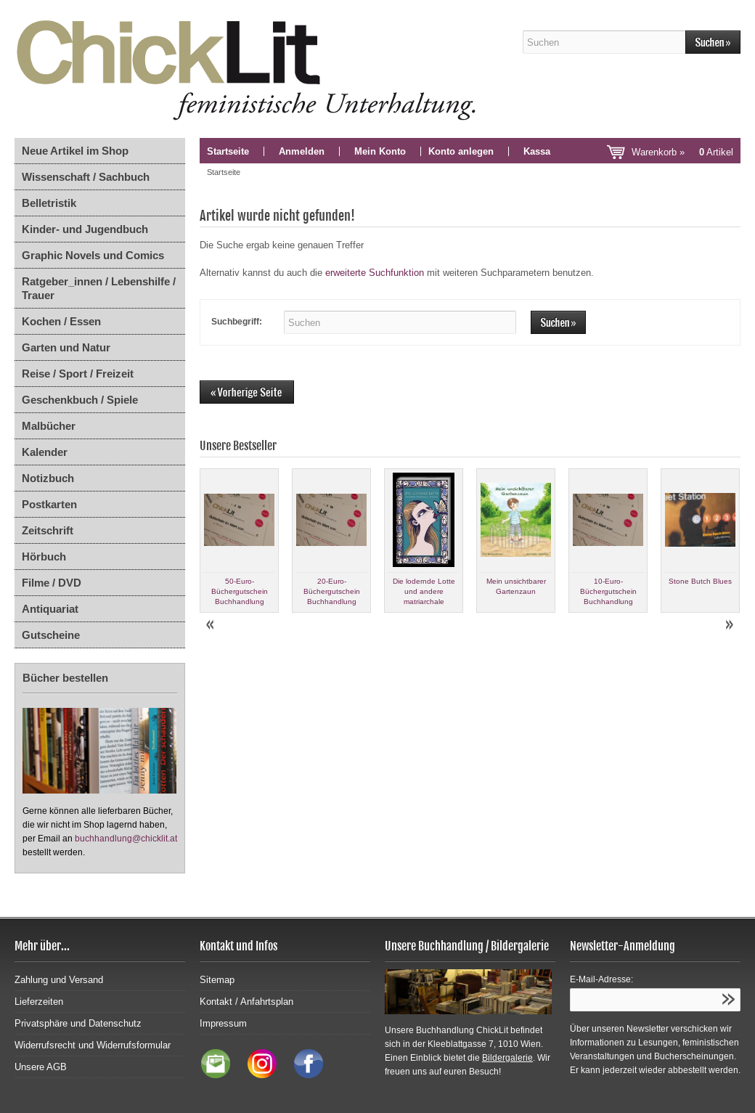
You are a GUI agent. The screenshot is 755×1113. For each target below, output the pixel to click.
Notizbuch (48, 478)
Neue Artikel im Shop (75, 150)
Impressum (223, 1023)
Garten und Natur (66, 347)
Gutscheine (51, 635)
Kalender (45, 452)
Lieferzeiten (39, 1001)
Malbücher (49, 426)
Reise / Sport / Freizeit (78, 373)
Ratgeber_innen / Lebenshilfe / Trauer (99, 288)
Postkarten (49, 504)
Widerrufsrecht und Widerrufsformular (93, 1045)
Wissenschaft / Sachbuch (86, 177)
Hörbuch (44, 556)
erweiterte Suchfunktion (374, 272)
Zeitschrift (47, 530)
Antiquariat (50, 609)
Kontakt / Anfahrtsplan (246, 1001)
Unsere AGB (41, 1066)
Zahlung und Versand (59, 979)
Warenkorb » (682, 152)
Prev (211, 625)
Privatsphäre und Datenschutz (78, 1023)
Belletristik (49, 203)
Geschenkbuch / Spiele (80, 400)
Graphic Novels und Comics (93, 255)
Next (728, 625)
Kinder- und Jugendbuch (85, 229)
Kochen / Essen (61, 321)
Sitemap (217, 979)
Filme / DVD (51, 582)
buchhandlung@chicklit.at (126, 838)
